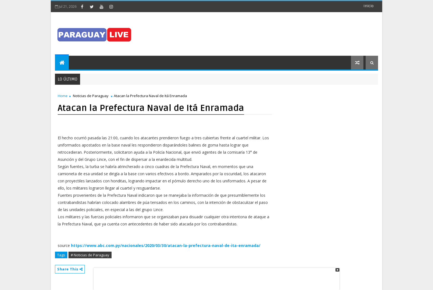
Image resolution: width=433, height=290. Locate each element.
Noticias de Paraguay (91, 95)
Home (63, 95)
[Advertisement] (214, 276)
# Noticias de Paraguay (90, 254)
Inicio (368, 6)
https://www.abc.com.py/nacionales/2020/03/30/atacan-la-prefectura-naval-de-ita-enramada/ (165, 245)
